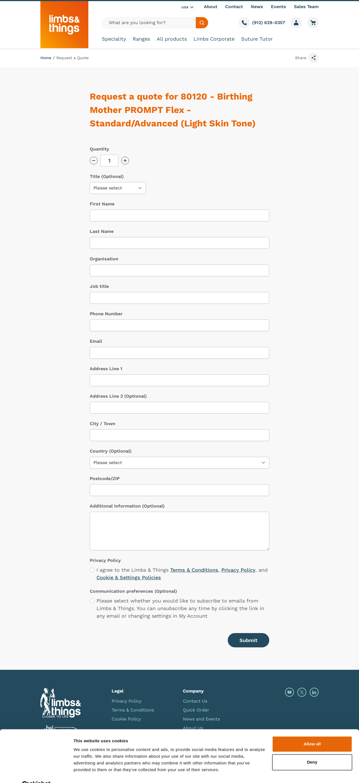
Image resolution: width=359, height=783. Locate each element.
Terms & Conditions (194, 570)
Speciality (114, 39)
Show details (86, 772)
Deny (312, 749)
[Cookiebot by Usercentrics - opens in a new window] (36, 772)
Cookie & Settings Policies (128, 577)
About (210, 6)
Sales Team (306, 6)
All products (172, 39)
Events (278, 6)
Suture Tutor (257, 39)
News (257, 6)
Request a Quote (72, 57)
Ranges (141, 39)
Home (45, 57)
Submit (248, 640)
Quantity (99, 149)
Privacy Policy (238, 570)
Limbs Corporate (214, 39)
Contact (234, 6)
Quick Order (196, 710)
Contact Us (195, 701)
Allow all (312, 730)
